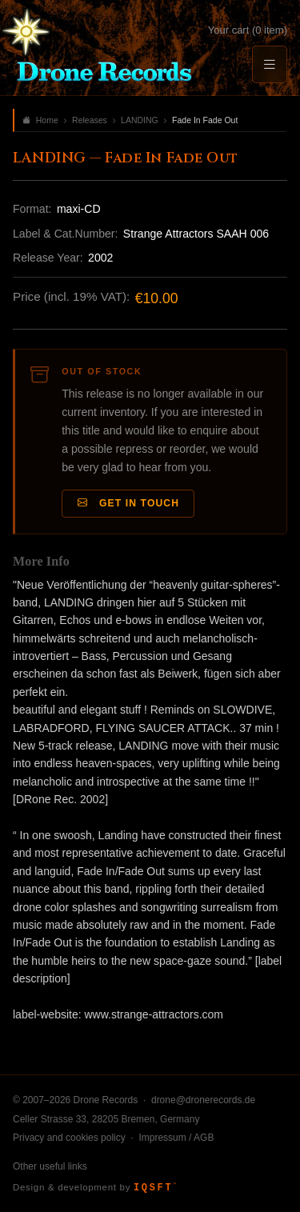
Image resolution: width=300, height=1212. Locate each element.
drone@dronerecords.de (203, 1100)
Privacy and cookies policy (69, 1137)
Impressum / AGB (176, 1137)
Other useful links (50, 1166)
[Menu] (269, 64)
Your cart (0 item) (247, 30)
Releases (89, 120)
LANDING (139, 120)
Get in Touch (129, 503)
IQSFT (155, 1188)
